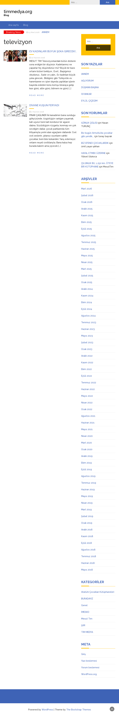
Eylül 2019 (86, 469)
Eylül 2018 (86, 543)
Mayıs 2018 (87, 569)
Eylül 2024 (86, 309)
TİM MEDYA (87, 632)
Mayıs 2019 (87, 496)
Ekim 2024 (86, 302)
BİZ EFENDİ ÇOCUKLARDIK (95, 143)
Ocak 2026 (86, 202)
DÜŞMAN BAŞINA (90, 87)
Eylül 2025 (86, 229)
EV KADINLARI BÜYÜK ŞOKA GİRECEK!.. (53, 51)
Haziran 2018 (88, 563)
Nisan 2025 (87, 262)
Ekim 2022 (86, 369)
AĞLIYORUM (87, 80)
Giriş (83, 654)
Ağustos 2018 (88, 549)
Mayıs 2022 (87, 396)
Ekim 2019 (86, 463)
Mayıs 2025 (87, 255)
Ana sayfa (13, 25)
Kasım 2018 (87, 536)
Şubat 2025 (87, 275)
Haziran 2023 (88, 329)
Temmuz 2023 (88, 322)
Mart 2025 (86, 269)
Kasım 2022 (87, 362)
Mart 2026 (86, 188)
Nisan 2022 (87, 402)
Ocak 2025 (86, 282)
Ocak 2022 (86, 409)
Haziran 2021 (88, 422)
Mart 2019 (86, 509)
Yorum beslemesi (90, 667)
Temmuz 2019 (88, 483)
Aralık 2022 (87, 356)
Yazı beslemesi (89, 661)
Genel (84, 605)
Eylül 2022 (86, 376)
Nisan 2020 (87, 436)
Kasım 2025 (87, 215)
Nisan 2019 (87, 503)
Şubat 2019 (87, 516)
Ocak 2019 (86, 523)
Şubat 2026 (87, 195)
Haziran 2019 (88, 489)
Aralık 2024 (87, 289)
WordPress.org (89, 674)
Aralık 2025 (87, 209)
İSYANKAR (86, 94)
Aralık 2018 (87, 529)
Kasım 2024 (87, 295)
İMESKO (85, 612)
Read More (36, 95)
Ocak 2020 (86, 449)
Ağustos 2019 (88, 476)
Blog (25, 25)
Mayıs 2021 (87, 429)
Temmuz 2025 (88, 242)
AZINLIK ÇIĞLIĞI (89, 123)
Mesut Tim (86, 618)
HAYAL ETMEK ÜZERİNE (93, 153)
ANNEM (45, 32)
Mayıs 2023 (87, 336)
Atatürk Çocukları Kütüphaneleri (97, 592)
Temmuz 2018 (88, 556)
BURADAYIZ (87, 598)
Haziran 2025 (88, 249)
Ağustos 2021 (88, 416)
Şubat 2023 (87, 342)
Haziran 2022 (88, 389)
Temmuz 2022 (88, 382)
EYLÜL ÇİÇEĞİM (89, 100)
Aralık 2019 (87, 456)
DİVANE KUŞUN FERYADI (44, 105)
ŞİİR (83, 625)
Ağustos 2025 (88, 235)
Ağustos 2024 (88, 315)
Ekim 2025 (86, 222)
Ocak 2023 (86, 349)
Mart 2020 (86, 442)
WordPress (47, 709)
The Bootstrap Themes (78, 709)
